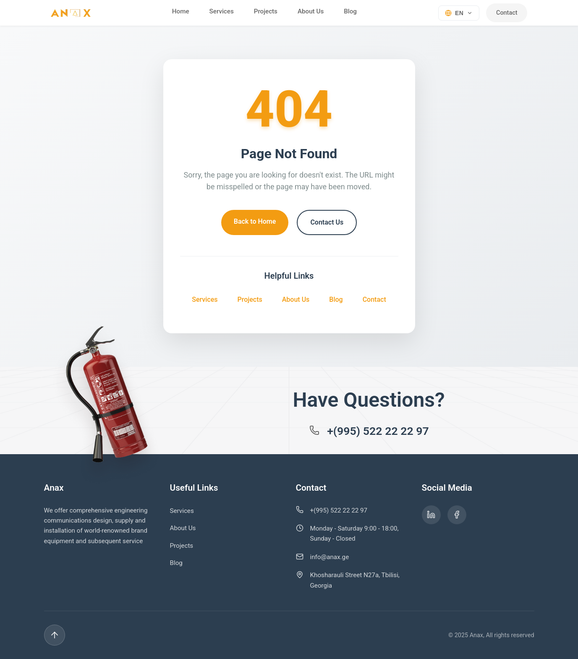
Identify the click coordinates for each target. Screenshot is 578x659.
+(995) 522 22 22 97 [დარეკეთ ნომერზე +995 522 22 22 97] (378, 431)
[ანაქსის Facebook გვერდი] (456, 514)
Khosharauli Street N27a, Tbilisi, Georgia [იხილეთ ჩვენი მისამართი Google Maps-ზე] (355, 580)
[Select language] (458, 13)
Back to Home (255, 221)
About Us (310, 11)
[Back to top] (523, 635)
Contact (506, 12)
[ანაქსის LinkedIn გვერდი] (431, 514)
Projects (265, 11)
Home (179, 11)
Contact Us (326, 222)
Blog (349, 11)
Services (221, 11)
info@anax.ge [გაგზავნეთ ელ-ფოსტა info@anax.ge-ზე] (329, 557)
